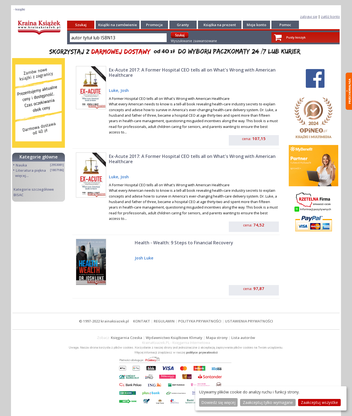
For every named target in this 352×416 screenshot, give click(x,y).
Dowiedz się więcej (218, 402)
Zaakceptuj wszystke (319, 402)
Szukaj (81, 24)
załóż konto (330, 16)
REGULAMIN (164, 321)
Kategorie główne (39, 157)
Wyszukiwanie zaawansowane (194, 41)
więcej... (22, 175)
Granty (183, 24)
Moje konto (256, 24)
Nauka (21, 165)
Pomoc (285, 24)
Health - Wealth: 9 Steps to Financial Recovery (184, 243)
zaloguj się (308, 16)
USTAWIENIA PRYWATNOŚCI (249, 321)
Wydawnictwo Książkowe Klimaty (174, 337)
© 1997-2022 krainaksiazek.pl (104, 321)
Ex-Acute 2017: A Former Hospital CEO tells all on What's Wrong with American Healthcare (192, 72)
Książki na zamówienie (117, 24)
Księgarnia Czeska (126, 337)
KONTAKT (141, 321)
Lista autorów (243, 337)
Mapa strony (217, 337)
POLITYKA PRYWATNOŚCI (199, 321)
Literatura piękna (31, 170)
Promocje (154, 24)
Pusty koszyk (296, 37)
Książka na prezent (220, 24)
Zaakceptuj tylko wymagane (268, 402)
